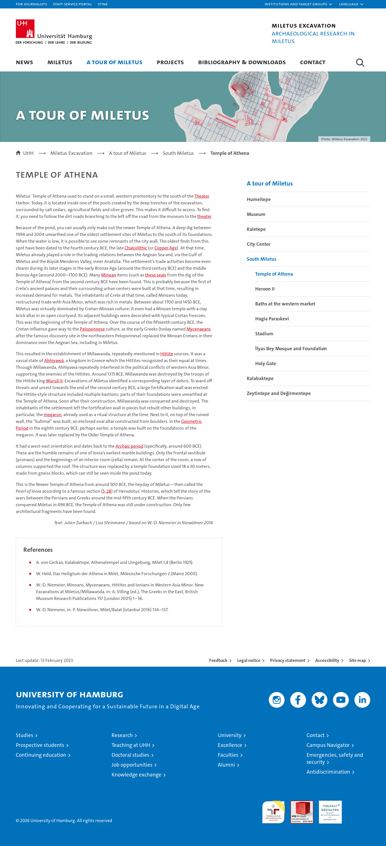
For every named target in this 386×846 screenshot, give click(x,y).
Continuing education (41, 754)
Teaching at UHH (131, 745)
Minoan (108, 275)
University (229, 735)
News (24, 61)
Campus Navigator (328, 745)
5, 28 (107, 491)
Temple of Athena (274, 274)
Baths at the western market (285, 304)
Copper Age (165, 248)
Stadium (264, 334)
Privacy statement (287, 660)
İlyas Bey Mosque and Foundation (291, 348)
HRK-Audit (329, 804)
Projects (170, 61)
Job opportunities (132, 764)
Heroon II (265, 289)
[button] (299, 4)
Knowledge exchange (136, 774)
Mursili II (54, 381)
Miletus (59, 61)
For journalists (31, 4)
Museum (256, 214)
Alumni (226, 764)
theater (204, 216)
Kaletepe (256, 229)
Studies (24, 735)
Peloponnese (92, 329)
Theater (201, 196)
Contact (312, 61)
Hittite (166, 354)
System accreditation (358, 806)
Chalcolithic (136, 248)
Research (122, 735)
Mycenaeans (199, 329)
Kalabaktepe (260, 378)
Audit (295, 804)
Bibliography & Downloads (242, 61)
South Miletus (261, 259)
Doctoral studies (130, 754)
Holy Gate (265, 363)
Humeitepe (259, 199)
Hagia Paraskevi (272, 319)
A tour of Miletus (114, 61)
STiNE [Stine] (103, 4)
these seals (155, 275)
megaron (52, 415)
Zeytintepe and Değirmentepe (279, 393)
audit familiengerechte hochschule (273, 809)
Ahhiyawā (54, 360)
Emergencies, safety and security (335, 758)
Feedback (218, 660)
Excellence (230, 745)
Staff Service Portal (72, 4)
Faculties (228, 754)
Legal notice (248, 660)
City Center (258, 244)
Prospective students (40, 745)
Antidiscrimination (328, 771)
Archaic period (129, 446)
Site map (357, 660)
